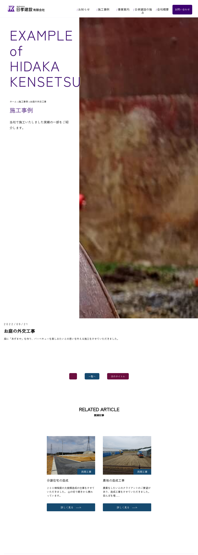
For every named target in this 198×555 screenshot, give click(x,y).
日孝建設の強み (142, 11)
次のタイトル (118, 376)
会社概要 (162, 9)
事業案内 (123, 9)
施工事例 (103, 9)
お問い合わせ (182, 9)
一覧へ (92, 376)
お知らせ (83, 9)
